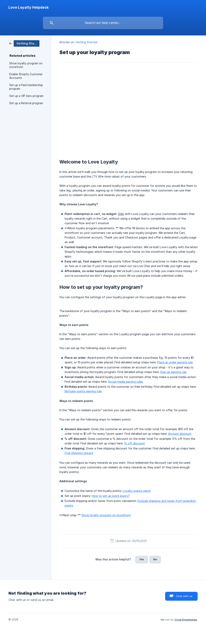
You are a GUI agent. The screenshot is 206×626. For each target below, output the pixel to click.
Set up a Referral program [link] (26, 103)
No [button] (155, 559)
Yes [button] (141, 559)
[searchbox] (103, 23)
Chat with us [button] (184, 596)
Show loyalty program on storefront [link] (25, 65)
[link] (24, 43)
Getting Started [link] (86, 42)
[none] (28, 7)
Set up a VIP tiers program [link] (26, 96)
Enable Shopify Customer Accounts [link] (26, 76)
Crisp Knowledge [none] (185, 619)
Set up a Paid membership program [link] (26, 86)
